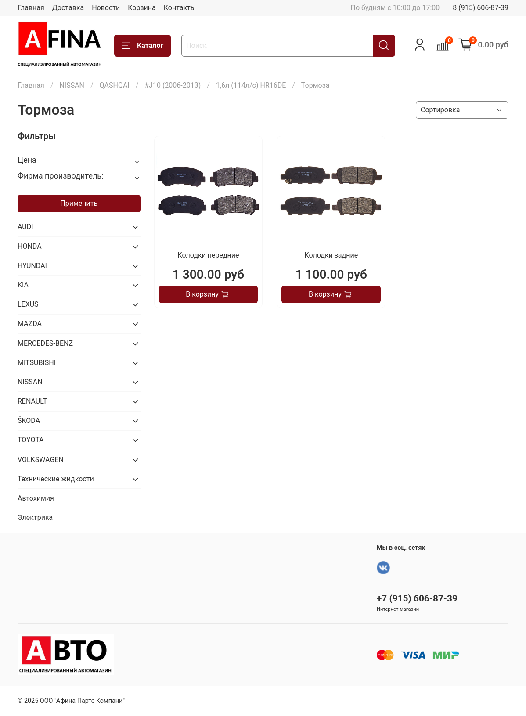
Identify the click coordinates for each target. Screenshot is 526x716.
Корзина (141, 8)
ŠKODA (29, 420)
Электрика (35, 517)
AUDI (25, 226)
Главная (31, 8)
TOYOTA (31, 440)
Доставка (68, 8)
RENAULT (32, 401)
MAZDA (30, 323)
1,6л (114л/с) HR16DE (251, 85)
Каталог (142, 45)
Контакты (180, 8)
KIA (23, 285)
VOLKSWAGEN (41, 459)
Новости (106, 8)
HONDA (30, 246)
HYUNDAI (32, 265)
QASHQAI (115, 85)
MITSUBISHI (37, 362)
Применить (78, 203)
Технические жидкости (56, 479)
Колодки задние (331, 255)
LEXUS (28, 304)
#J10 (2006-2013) (172, 85)
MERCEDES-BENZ (45, 343)
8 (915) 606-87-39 (480, 8)
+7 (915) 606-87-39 (417, 598)
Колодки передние (208, 255)
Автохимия (36, 498)
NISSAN (71, 85)
